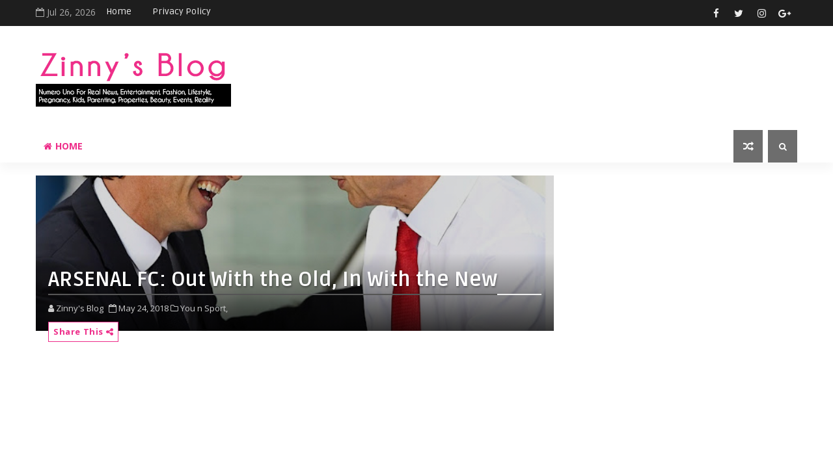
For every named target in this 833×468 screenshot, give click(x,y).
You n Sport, (204, 308)
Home (118, 11)
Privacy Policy (181, 11)
